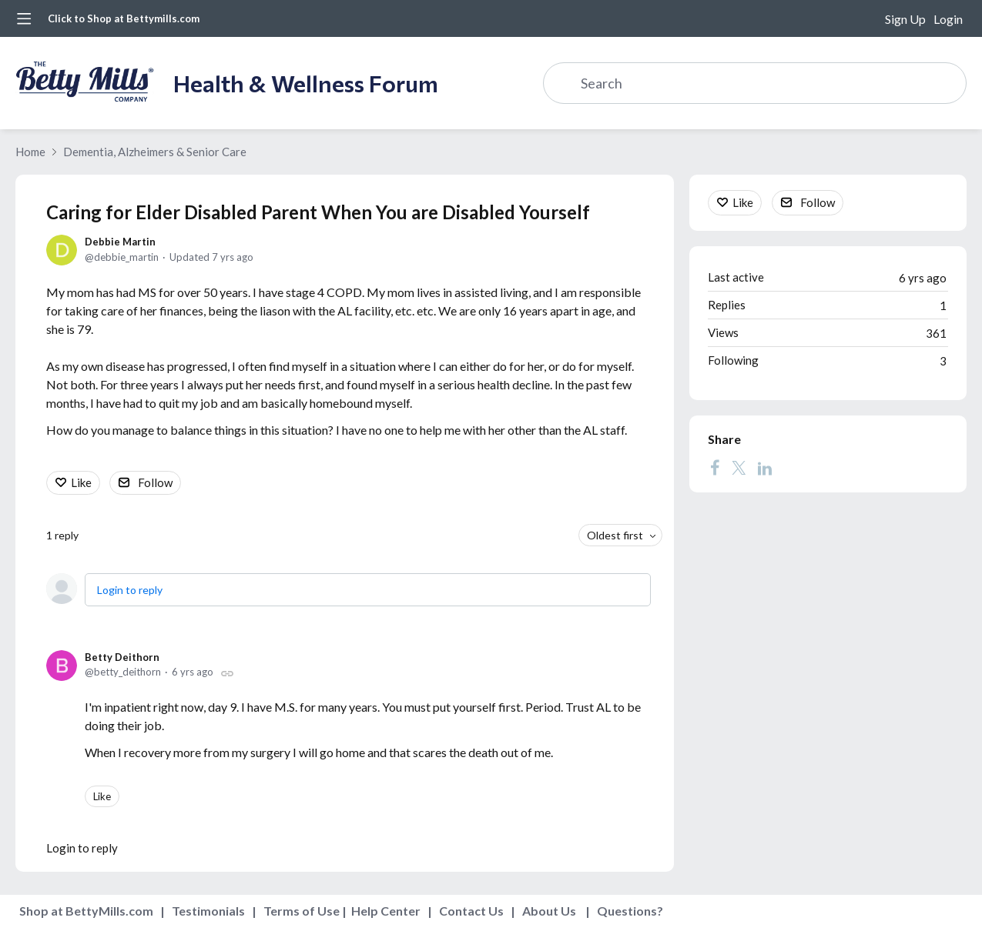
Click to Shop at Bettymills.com (123, 18)
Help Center (386, 910)
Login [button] (948, 19)
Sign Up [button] (905, 19)
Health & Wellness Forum (305, 82)
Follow (155, 482)
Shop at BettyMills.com (86, 910)
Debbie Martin (120, 241)
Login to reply (130, 589)
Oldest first (615, 535)
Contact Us (471, 910)
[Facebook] (715, 468)
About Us (549, 910)
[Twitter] (738, 468)
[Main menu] (24, 18)
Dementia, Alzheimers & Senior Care (154, 152)
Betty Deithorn (122, 657)
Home (30, 152)
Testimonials (208, 910)
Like (81, 482)
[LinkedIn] (765, 468)
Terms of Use (301, 910)
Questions (627, 910)
